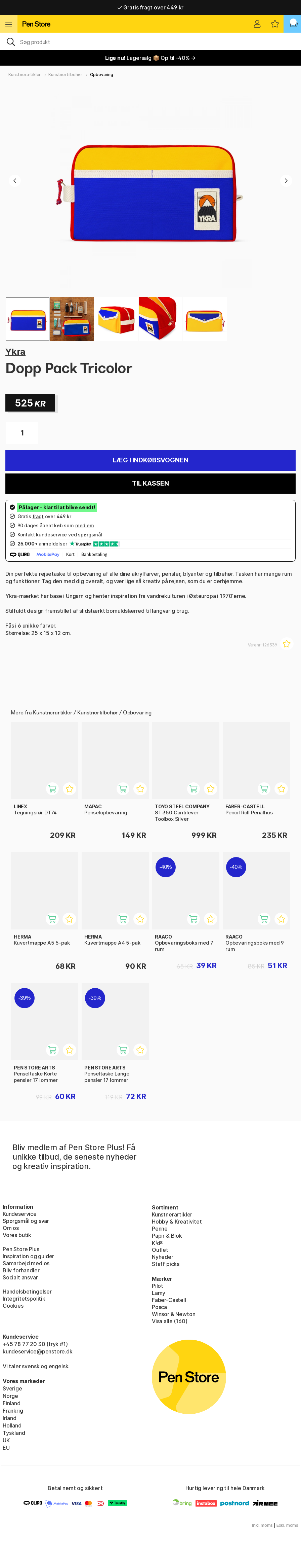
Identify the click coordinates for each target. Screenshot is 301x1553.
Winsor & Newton (173, 1314)
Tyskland (14, 1433)
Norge (10, 1395)
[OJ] (150, 41)
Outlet (160, 1249)
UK (6, 1440)
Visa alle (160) (169, 1321)
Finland (11, 1403)
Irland (9, 1418)
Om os (11, 1228)
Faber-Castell (169, 1300)
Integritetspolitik (24, 1298)
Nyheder (162, 1257)
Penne (160, 1228)
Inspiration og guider (28, 1256)
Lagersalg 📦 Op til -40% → (150, 58)
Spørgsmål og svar (26, 1220)
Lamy (158, 1293)
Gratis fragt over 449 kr (150, 7)
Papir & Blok (167, 1235)
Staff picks (165, 1264)
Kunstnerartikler (24, 74)
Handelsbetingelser (27, 1291)
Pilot (157, 1285)
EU (6, 1447)
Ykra (15, 351)
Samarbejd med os (26, 1263)
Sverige (12, 1388)
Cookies (13, 1305)
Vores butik (17, 1235)
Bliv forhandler (21, 1270)
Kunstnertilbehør (65, 74)
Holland (12, 1425)
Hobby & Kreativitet (177, 1221)
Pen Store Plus (21, 1249)
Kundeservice (20, 1213)
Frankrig (13, 1410)
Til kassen (150, 483)
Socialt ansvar (20, 1277)
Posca (159, 1307)
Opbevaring (101, 74)
